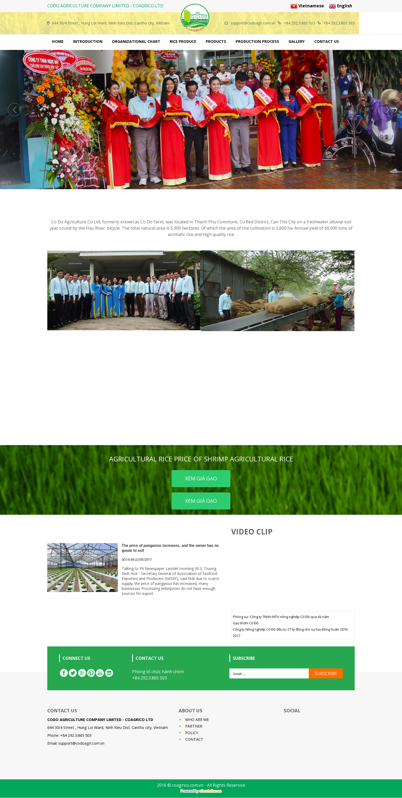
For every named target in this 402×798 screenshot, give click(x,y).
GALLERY (296, 41)
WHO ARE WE (197, 719)
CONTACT (194, 739)
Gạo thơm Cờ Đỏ (246, 623)
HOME (58, 41)
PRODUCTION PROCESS (257, 41)
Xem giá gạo (201, 478)
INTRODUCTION (87, 41)
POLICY (191, 732)
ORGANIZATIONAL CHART (136, 41)
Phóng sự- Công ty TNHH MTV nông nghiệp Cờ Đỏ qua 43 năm (281, 616)
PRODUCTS (216, 41)
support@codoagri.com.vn (81, 743)
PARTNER (193, 726)
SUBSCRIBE (326, 673)
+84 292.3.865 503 (149, 678)
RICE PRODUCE (183, 41)
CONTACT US (326, 41)
